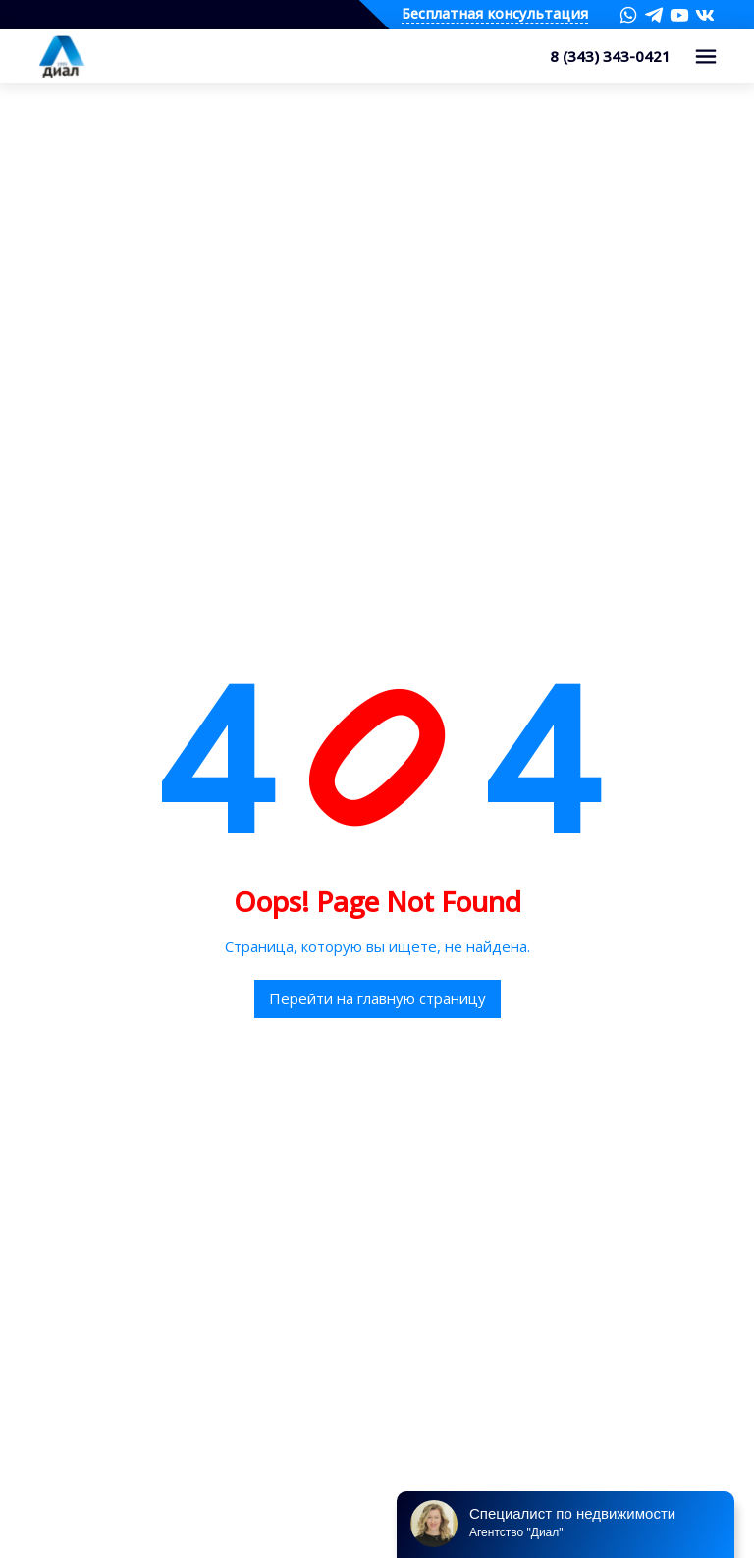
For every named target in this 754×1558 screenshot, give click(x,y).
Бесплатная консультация (495, 14)
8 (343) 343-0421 (610, 56)
